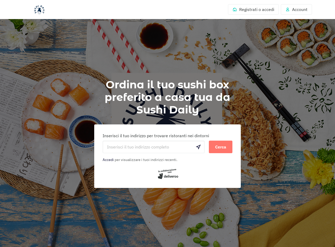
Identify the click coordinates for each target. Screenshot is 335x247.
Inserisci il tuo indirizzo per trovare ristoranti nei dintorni (156, 135)
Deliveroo (39, 9)
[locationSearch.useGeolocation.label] (198, 147)
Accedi (108, 159)
